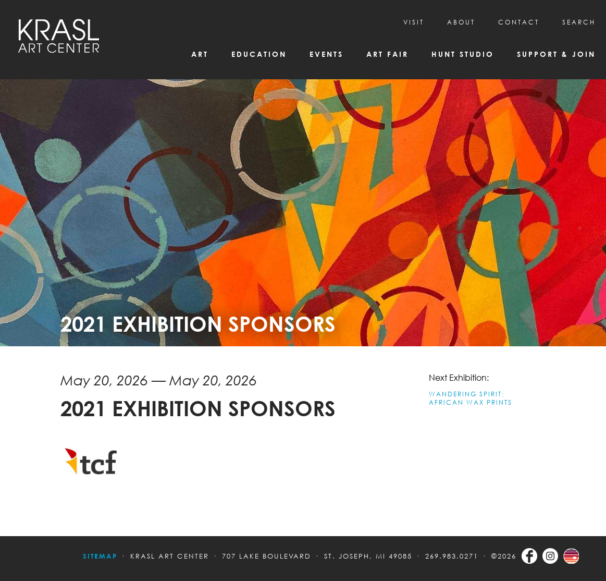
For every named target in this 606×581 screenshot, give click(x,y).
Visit (413, 22)
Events (326, 54)
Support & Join (556, 54)
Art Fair (387, 54)
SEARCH (579, 22)
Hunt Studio (462, 54)
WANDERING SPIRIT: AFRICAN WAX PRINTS (470, 398)
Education (259, 54)
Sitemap (100, 556)
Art (199, 54)
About (461, 22)
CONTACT (518, 22)
